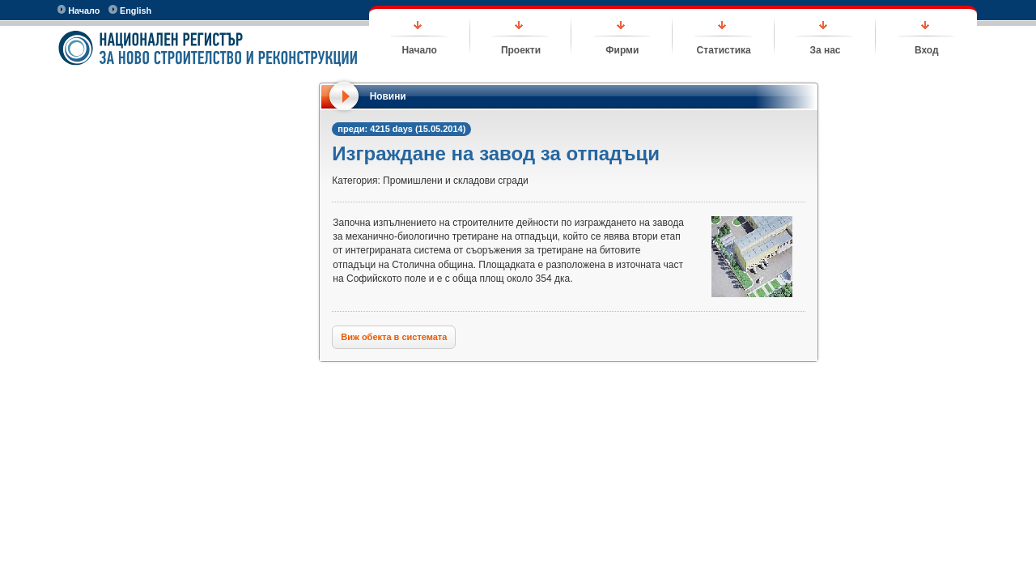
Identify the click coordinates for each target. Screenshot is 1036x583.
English (129, 10)
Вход (927, 50)
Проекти (521, 50)
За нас (824, 50)
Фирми (622, 50)
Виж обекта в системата (394, 337)
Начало (78, 10)
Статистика (724, 50)
